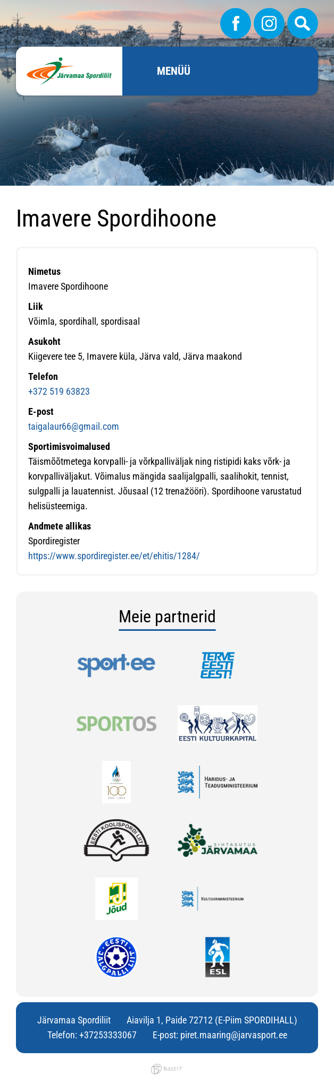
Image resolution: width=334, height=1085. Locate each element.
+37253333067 (108, 1034)
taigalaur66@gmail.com (73, 426)
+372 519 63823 (59, 391)
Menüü (173, 71)
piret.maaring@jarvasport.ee (233, 1034)
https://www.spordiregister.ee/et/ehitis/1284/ (114, 555)
